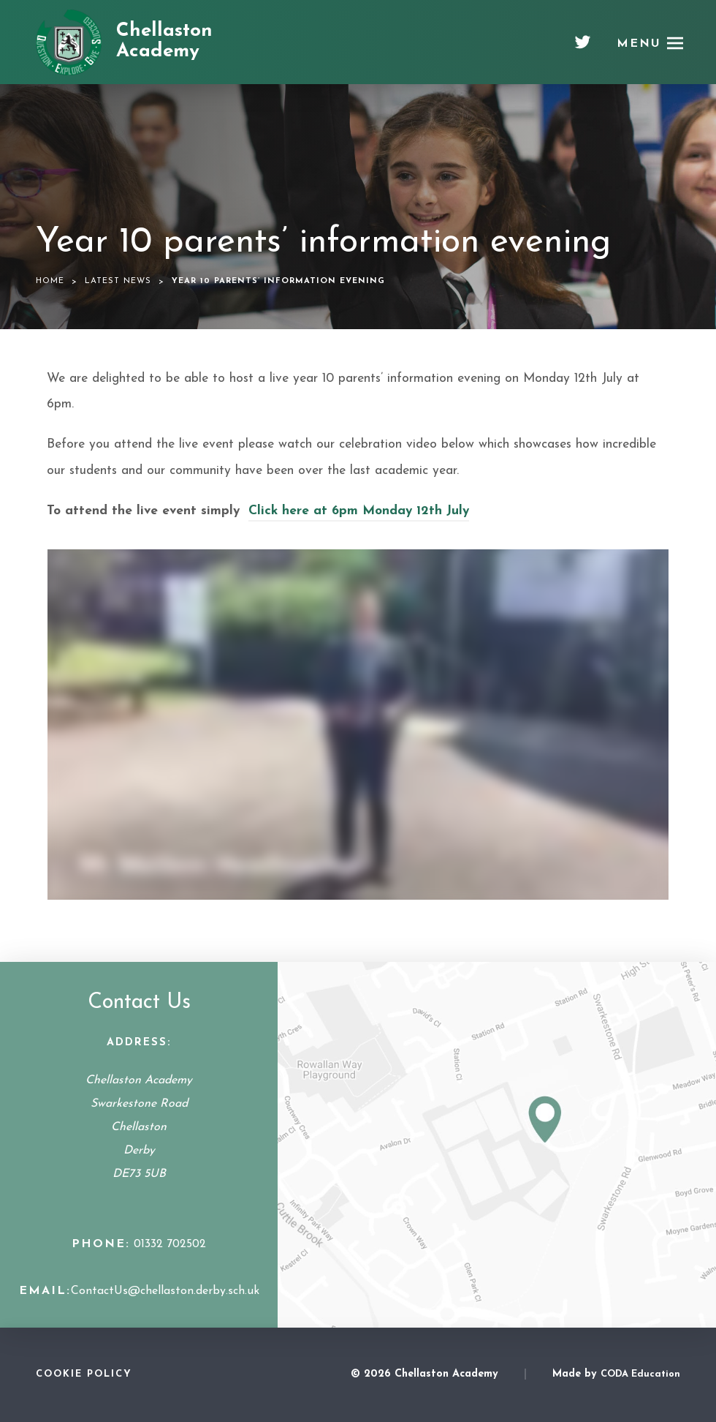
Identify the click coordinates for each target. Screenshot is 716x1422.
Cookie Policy (84, 1374)
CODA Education (640, 1374)
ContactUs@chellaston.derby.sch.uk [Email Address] (165, 1291)
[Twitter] (583, 47)
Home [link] (50, 281)
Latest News (118, 281)
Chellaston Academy (164, 41)
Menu (639, 44)
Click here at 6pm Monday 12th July (358, 511)
